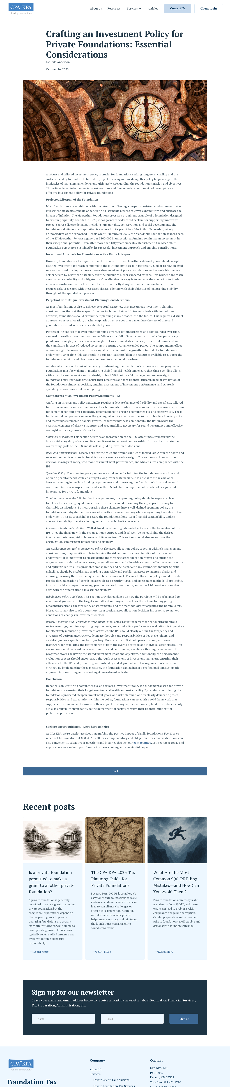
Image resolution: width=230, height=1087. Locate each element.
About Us (96, 1069)
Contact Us (177, 8)
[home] (21, 8)
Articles (153, 8)
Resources (114, 8)
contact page (142, 743)
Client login (208, 8)
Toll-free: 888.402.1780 (165, 1082)
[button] (134, 9)
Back (115, 771)
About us (96, 8)
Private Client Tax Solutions (111, 1080)
